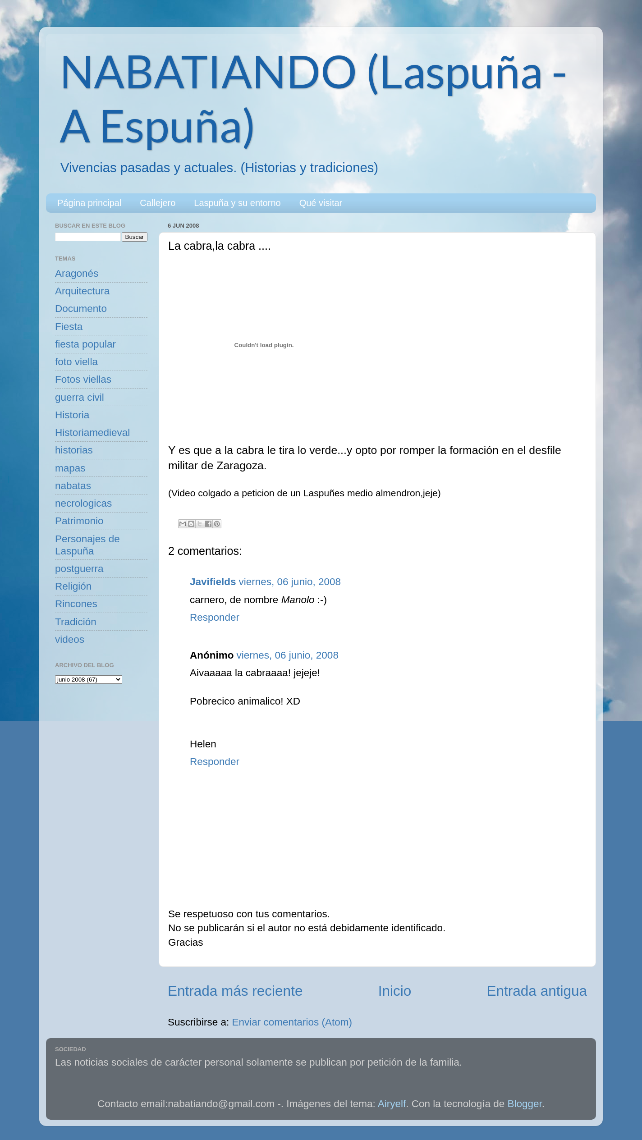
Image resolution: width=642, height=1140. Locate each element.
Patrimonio (79, 521)
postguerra (79, 568)
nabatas (73, 485)
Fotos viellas (83, 379)
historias (74, 450)
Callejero (157, 203)
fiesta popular (85, 344)
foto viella (76, 361)
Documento (81, 308)
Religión (73, 586)
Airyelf (392, 1103)
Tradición (75, 621)
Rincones (76, 603)
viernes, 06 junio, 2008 (290, 581)
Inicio (395, 991)
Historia (72, 415)
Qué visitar (321, 203)
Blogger (525, 1103)
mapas (70, 468)
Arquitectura (82, 291)
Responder (214, 617)
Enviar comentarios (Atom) (292, 1022)
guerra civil (79, 397)
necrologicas (83, 503)
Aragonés (76, 273)
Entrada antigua (537, 991)
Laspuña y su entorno (237, 203)
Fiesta (69, 326)
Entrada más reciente (235, 991)
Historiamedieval (92, 432)
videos (69, 639)
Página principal (89, 203)
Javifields (213, 581)
